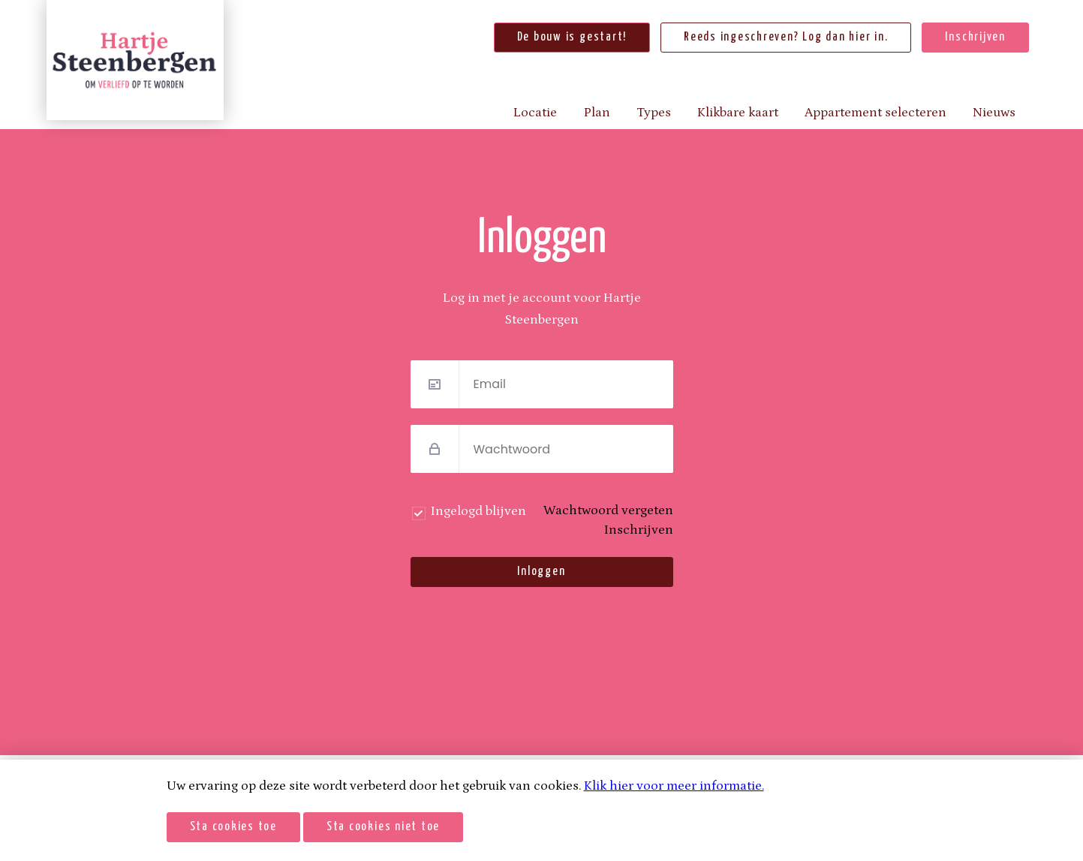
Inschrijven (975, 37)
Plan (597, 112)
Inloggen (541, 571)
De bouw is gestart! (572, 37)
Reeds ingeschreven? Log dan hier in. (786, 37)
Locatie (535, 112)
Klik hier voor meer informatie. (674, 785)
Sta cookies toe (233, 826)
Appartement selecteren (875, 112)
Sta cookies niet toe (383, 826)
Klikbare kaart (737, 112)
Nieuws (994, 112)
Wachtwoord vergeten (608, 510)
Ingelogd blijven (478, 511)
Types (653, 112)
